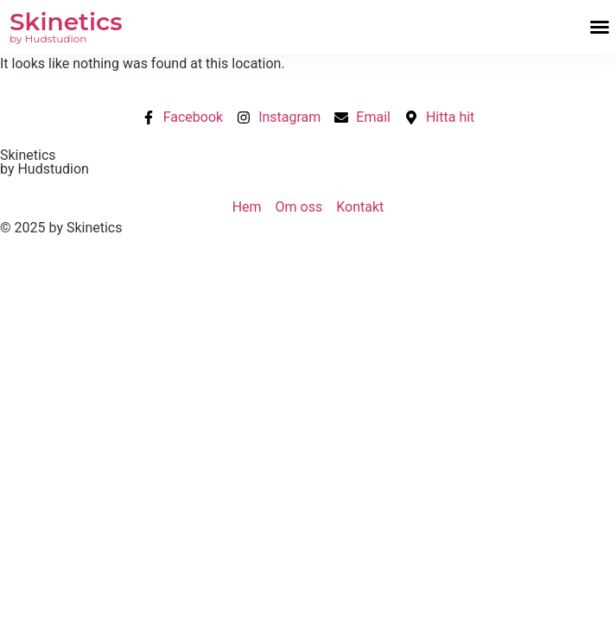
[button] (599, 26)
